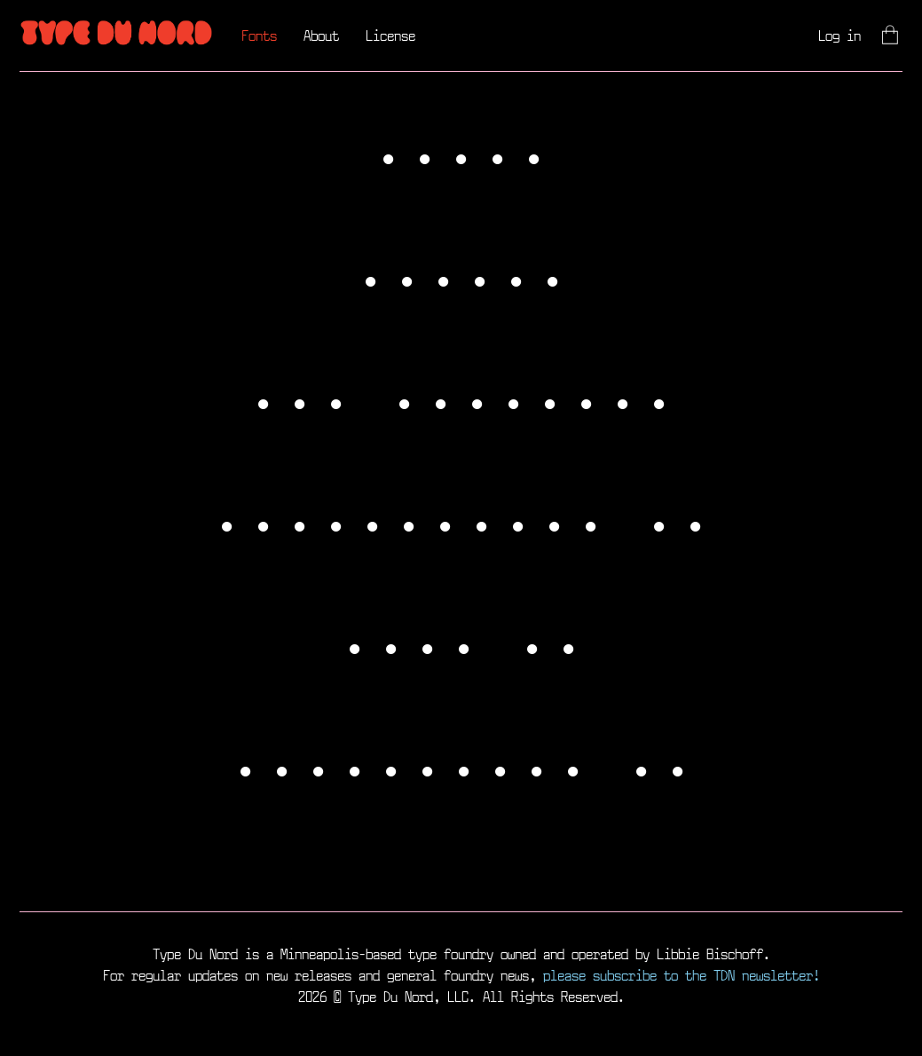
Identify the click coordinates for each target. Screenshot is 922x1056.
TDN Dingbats (461, 399)
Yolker (461, 277)
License (390, 35)
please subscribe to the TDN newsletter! (681, 974)
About (321, 35)
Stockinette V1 (461, 522)
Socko (461, 154)
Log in (839, 35)
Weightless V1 (461, 767)
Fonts (259, 35)
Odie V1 (461, 644)
